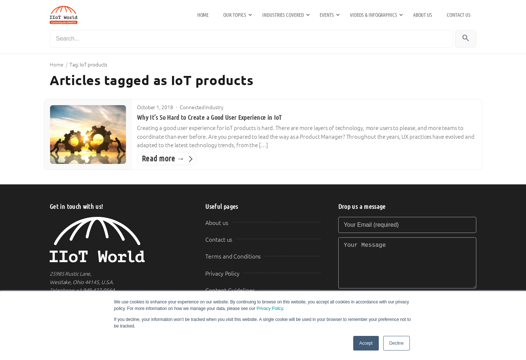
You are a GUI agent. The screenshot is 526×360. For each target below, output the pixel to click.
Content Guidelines (230, 290)
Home (203, 15)
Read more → (163, 158)
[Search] (251, 39)
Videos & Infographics (373, 15)
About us (422, 15)
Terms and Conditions (233, 256)
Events (326, 15)
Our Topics (234, 15)
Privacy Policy (269, 308)
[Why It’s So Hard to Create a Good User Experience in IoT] (88, 134)
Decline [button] (396, 343)
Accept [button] (366, 343)
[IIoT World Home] (119, 240)
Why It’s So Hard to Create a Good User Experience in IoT (209, 117)
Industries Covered (283, 15)
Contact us (458, 15)
